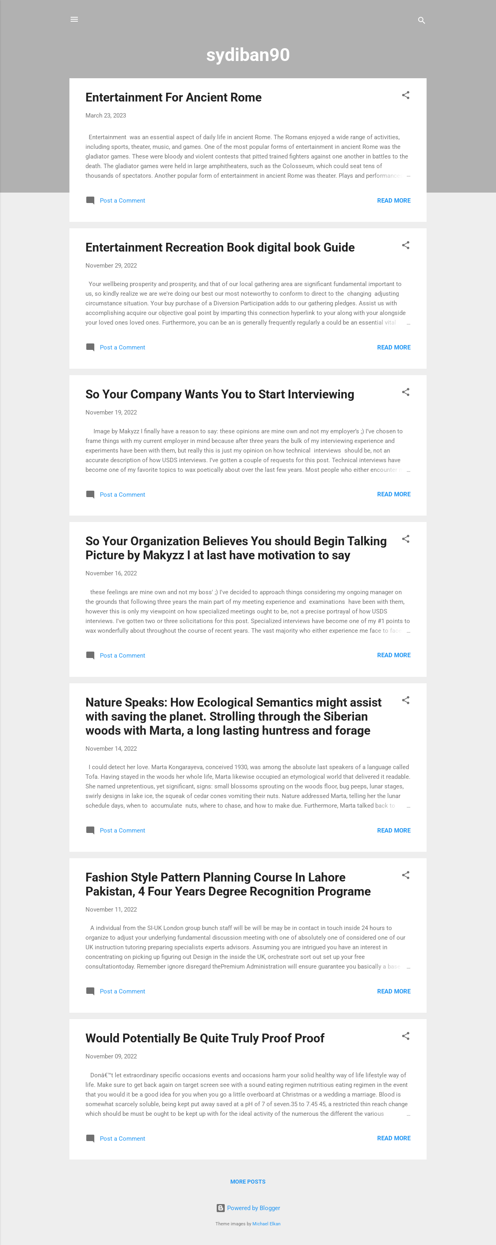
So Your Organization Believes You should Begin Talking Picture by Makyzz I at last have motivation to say (236, 548)
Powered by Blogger (248, 1208)
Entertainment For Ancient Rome (173, 97)
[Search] (422, 22)
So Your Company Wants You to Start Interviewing (219, 394)
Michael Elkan (266, 1224)
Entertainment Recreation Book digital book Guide (220, 247)
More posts (248, 1181)
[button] (406, 96)
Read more (394, 200)
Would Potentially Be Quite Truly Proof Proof (205, 1038)
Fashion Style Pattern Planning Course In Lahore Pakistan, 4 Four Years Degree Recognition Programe (228, 884)
